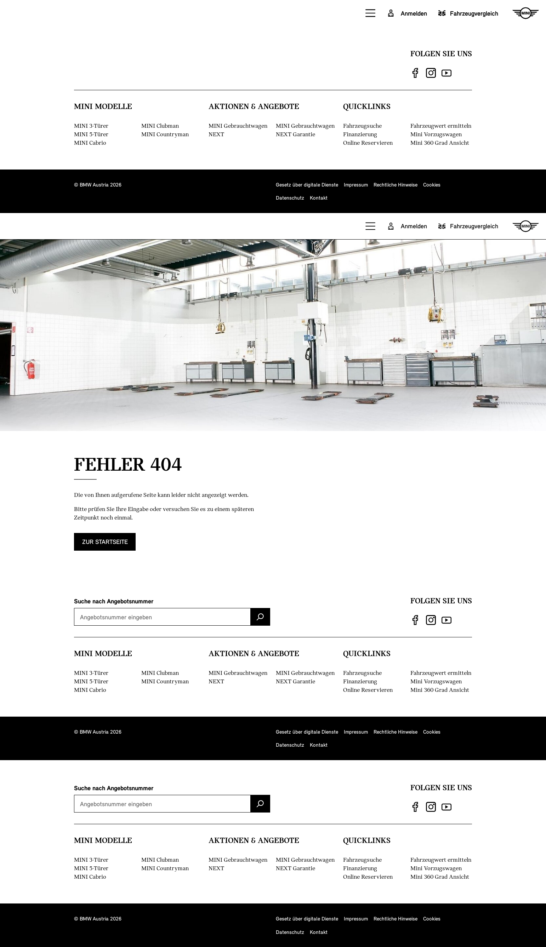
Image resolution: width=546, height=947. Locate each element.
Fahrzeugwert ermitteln (440, 125)
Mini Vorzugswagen (436, 134)
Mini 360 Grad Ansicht (439, 142)
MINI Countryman (165, 134)
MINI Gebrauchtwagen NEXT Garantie (305, 129)
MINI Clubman (160, 125)
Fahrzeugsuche (362, 125)
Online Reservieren (368, 142)
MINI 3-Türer (91, 125)
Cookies (431, 184)
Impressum (356, 184)
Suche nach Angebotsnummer (113, 601)
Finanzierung (360, 134)
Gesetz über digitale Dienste (307, 184)
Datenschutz (290, 197)
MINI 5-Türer (91, 134)
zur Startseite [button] (105, 548)
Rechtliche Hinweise (395, 184)
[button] (371, 13)
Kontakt (319, 197)
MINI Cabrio (90, 142)
